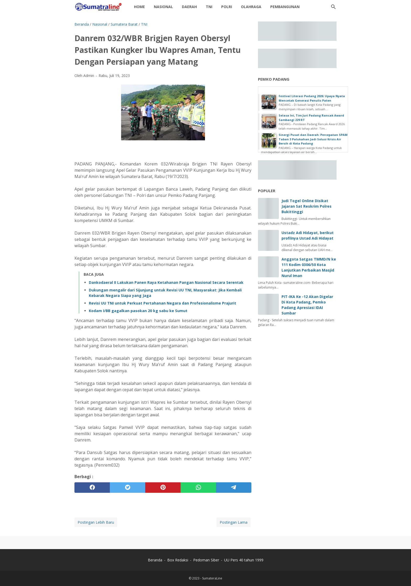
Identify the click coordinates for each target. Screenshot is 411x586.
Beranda (155, 559)
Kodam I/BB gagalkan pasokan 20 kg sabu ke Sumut (138, 310)
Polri (226, 6)
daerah (189, 6)
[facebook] (92, 487)
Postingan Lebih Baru (96, 522)
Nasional (163, 6)
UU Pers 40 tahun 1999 (243, 559)
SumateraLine (212, 578)
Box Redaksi (178, 559)
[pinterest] (163, 487)
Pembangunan (285, 6)
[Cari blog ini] (333, 7)
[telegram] (233, 487)
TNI (209, 6)
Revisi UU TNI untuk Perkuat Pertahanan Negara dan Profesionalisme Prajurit (162, 303)
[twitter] (127, 487)
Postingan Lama (233, 522)
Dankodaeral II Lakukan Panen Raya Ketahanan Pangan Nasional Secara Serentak (166, 282)
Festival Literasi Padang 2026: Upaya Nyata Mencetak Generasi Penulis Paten (312, 98)
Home (139, 6)
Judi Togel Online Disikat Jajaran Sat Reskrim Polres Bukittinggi (307, 206)
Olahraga (251, 6)
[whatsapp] (198, 487)
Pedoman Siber (206, 559)
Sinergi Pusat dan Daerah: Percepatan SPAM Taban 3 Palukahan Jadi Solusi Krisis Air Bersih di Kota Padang (313, 139)
